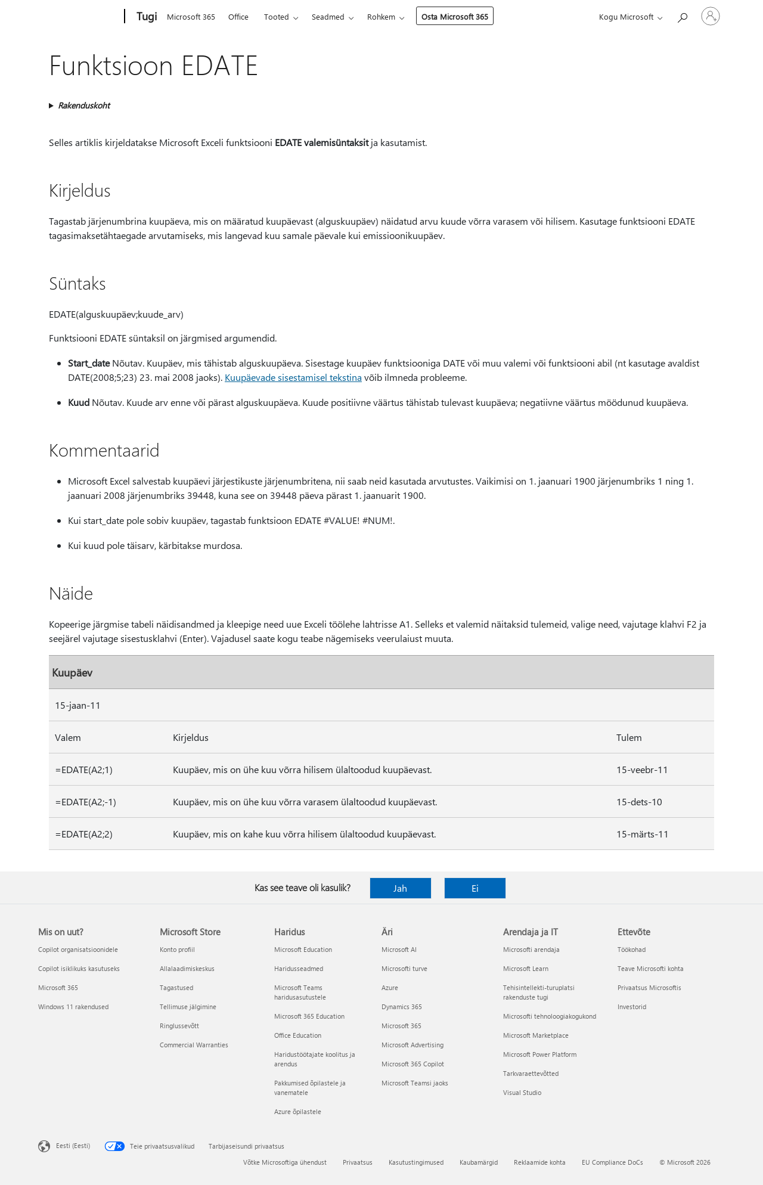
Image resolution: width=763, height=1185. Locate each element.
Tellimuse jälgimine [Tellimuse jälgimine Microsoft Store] (188, 1006)
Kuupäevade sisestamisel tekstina (293, 377)
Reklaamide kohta (540, 1162)
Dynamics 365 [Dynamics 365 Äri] (402, 1006)
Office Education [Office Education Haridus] (297, 1035)
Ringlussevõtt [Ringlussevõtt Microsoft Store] (179, 1025)
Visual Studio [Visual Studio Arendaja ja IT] (522, 1092)
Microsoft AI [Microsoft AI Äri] (399, 949)
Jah (400, 888)
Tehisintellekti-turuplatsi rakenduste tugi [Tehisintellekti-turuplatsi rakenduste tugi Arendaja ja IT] (539, 992)
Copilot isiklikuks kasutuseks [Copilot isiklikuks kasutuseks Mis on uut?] (79, 968)
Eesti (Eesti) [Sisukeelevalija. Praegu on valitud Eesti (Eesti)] (73, 1145)
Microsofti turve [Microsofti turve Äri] (404, 968)
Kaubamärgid (479, 1162)
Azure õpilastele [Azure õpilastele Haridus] (297, 1111)
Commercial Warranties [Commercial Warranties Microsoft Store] (194, 1044)
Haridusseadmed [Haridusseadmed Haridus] (298, 968)
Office (238, 16)
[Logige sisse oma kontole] (710, 16)
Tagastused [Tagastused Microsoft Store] (176, 987)
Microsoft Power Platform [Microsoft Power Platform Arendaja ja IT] (539, 1054)
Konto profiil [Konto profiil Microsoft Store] (177, 949)
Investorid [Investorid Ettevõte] (632, 1006)
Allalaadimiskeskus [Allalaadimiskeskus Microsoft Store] (187, 968)
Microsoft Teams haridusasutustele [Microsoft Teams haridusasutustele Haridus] (300, 992)
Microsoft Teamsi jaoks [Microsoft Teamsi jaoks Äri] (415, 1082)
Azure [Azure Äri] (390, 987)
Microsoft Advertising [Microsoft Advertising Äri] (412, 1044)
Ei (475, 888)
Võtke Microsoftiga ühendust (285, 1162)
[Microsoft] (79, 17)
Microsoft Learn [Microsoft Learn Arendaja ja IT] (525, 968)
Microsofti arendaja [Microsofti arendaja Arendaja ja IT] (531, 949)
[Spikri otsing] (682, 15)
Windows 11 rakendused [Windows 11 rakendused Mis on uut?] (73, 1006)
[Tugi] (145, 17)
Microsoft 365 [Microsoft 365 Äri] (401, 1025)
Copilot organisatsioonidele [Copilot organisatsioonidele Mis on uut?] (78, 949)
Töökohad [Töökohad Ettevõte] (632, 949)
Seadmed (328, 16)
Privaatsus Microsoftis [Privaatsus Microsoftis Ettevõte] (649, 987)
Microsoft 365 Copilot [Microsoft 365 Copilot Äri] (413, 1063)
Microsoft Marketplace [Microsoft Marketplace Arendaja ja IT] (536, 1035)
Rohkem (381, 16)
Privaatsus (358, 1162)
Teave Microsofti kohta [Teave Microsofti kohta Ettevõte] (651, 968)
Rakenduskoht (84, 105)
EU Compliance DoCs (612, 1162)
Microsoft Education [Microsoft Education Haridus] (303, 949)
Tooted (276, 16)
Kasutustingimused (416, 1162)
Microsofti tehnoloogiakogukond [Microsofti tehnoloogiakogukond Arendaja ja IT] (549, 1016)
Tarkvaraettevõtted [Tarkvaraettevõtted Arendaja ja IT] (531, 1073)
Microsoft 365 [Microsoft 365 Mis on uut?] (58, 987)
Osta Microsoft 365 (454, 16)
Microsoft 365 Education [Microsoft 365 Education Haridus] (309, 1016)
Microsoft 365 (191, 16)
